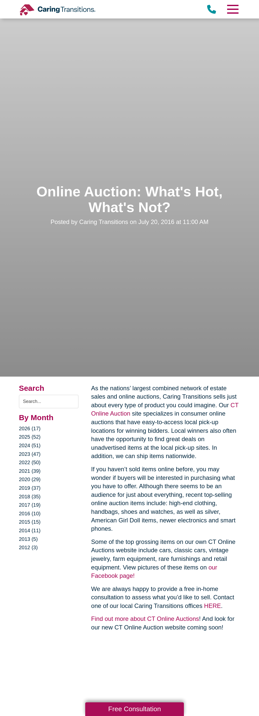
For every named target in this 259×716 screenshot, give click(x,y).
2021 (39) (30, 471)
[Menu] (232, 9)
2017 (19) (30, 505)
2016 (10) (30, 513)
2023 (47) (30, 454)
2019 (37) (30, 488)
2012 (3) (28, 547)
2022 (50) (30, 462)
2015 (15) (30, 522)
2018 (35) (30, 496)
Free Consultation (134, 709)
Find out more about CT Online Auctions (145, 618)
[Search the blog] (49, 401)
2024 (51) (30, 445)
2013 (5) (28, 539)
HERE (212, 605)
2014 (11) (30, 530)
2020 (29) (30, 479)
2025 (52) (30, 437)
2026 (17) (30, 428)
